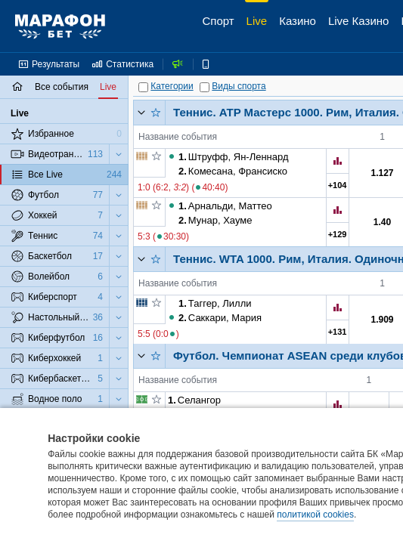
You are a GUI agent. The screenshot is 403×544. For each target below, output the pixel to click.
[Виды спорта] (204, 87)
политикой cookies (315, 514)
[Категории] (143, 87)
